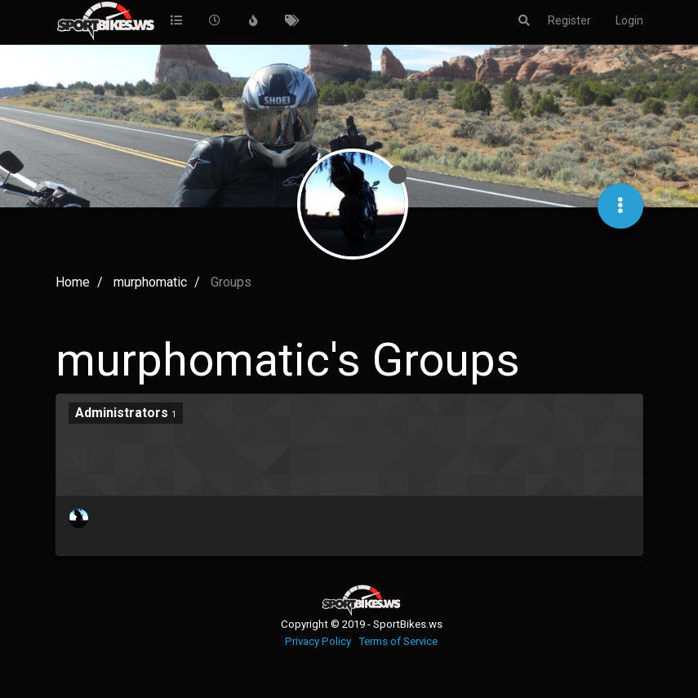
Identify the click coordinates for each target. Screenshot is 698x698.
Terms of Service (398, 641)
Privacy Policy (318, 641)
